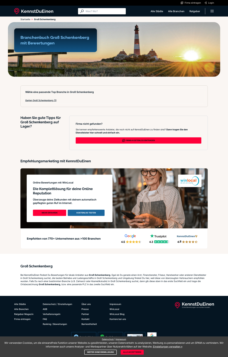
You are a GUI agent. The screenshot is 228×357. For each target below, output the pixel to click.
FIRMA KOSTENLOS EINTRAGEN (138, 140)
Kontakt (85, 319)
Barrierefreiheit (89, 324)
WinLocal (114, 309)
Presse (85, 309)
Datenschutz (49, 304)
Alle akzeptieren (132, 352)
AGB (45, 309)
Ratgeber (194, 11)
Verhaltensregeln (51, 314)
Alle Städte (157, 11)
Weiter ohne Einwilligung (100, 352)
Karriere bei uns (118, 319)
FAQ (45, 319)
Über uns (86, 304)
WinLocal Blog (117, 314)
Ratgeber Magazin (23, 314)
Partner (85, 314)
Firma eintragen (22, 319)
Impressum (115, 304)
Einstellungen (65, 304)
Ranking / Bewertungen (55, 324)
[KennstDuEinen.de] (33, 11)
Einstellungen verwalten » (167, 346)
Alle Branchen (176, 11)
